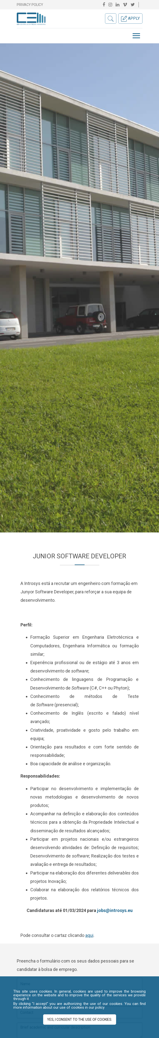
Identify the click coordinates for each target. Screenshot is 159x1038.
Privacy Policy (30, 5)
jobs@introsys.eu (115, 910)
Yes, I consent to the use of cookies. (79, 1019)
